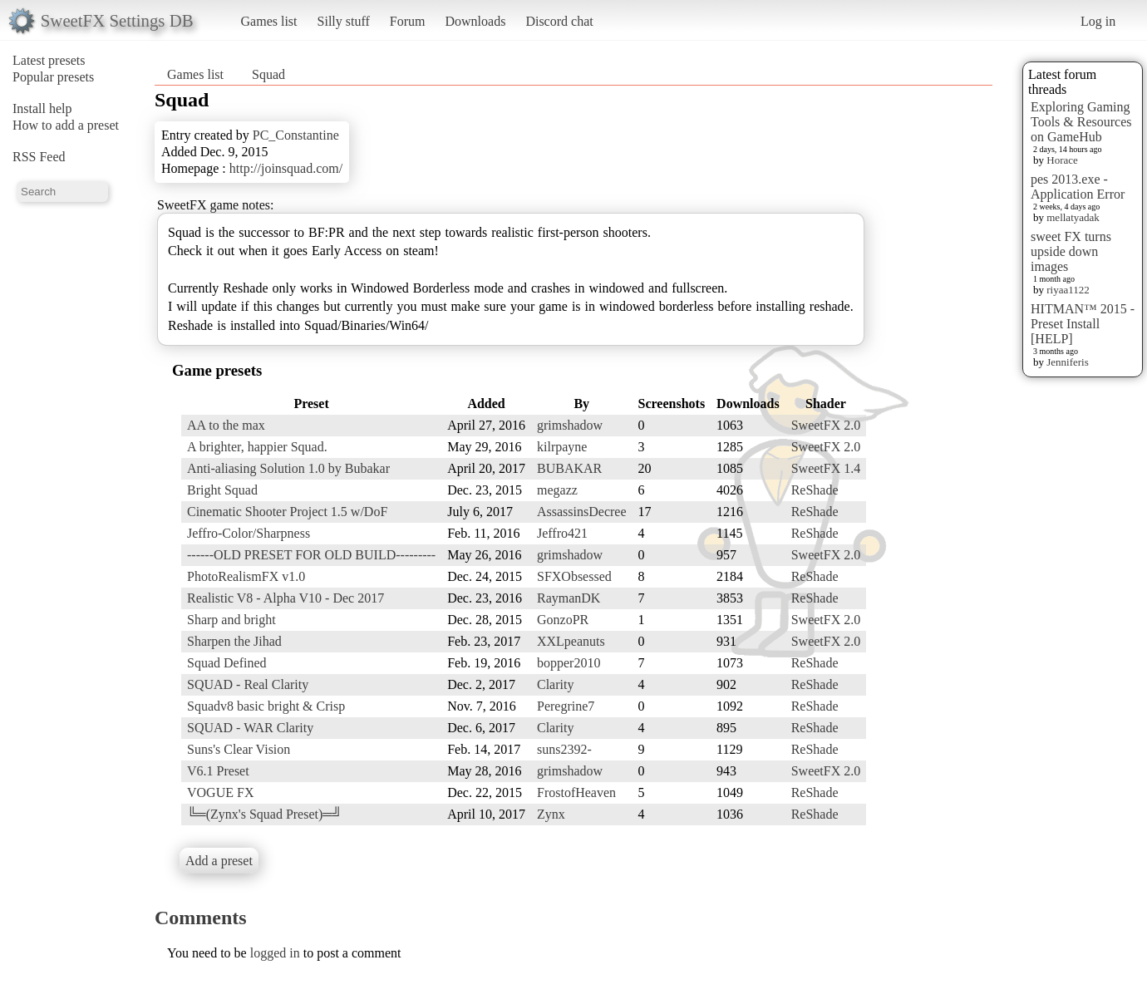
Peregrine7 (565, 706)
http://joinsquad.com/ (285, 168)
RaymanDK (568, 598)
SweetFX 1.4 (826, 468)
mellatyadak (1073, 217)
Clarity (555, 684)
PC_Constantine (296, 135)
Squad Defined (227, 663)
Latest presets (49, 60)
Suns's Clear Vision (238, 749)
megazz (557, 490)
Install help (42, 108)
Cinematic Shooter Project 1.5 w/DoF (287, 511)
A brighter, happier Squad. (257, 447)
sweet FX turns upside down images (1071, 251)
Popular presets (53, 77)
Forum (408, 21)
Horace (1062, 160)
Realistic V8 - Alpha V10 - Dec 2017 (285, 598)
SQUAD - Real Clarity (247, 684)
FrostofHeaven (576, 792)
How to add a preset (65, 125)
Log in (1098, 21)
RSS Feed (39, 157)
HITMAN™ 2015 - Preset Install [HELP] (1083, 324)
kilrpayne (562, 447)
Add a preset (219, 861)
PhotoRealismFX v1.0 (246, 576)
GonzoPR (562, 620)
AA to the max (226, 425)
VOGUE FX (220, 792)
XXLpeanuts (571, 641)
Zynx (551, 814)
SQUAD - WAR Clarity (250, 728)
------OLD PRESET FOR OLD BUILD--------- (311, 555)
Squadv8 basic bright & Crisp (266, 706)
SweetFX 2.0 (826, 425)
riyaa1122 (1068, 289)
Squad (268, 74)
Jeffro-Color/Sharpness (248, 533)
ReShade (815, 490)
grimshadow (570, 425)
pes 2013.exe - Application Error (1078, 186)
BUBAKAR (569, 468)
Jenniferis (1067, 362)
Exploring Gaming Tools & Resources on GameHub (1081, 122)
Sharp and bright (231, 620)
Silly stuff (344, 21)
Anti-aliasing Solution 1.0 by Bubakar (288, 468)
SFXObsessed (574, 576)
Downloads (475, 21)
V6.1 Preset (218, 771)
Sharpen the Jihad (234, 641)
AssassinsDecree (582, 511)
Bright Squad (222, 490)
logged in (275, 953)
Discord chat (559, 21)
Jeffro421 (562, 533)
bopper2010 (568, 663)
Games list (269, 21)
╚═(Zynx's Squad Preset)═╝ (264, 814)
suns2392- (564, 749)
